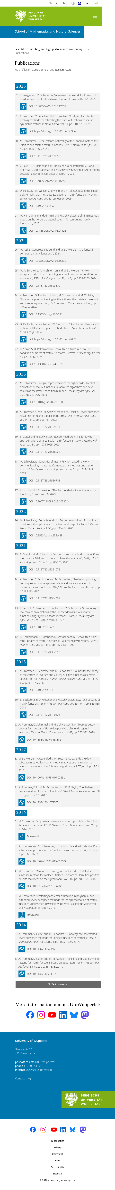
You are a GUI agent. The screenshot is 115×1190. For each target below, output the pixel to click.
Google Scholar (40, 69)
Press (57, 1160)
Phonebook (58, 3)
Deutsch (88, 3)
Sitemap (57, 1173)
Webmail (65, 3)
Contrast (51, 3)
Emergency (73, 3)
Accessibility (57, 1167)
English (96, 3)
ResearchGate (63, 69)
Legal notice (57, 1140)
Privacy (58, 1147)
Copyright (57, 1153)
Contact (20, 1078)
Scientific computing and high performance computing (49, 49)
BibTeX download (58, 984)
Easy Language (80, 3)
